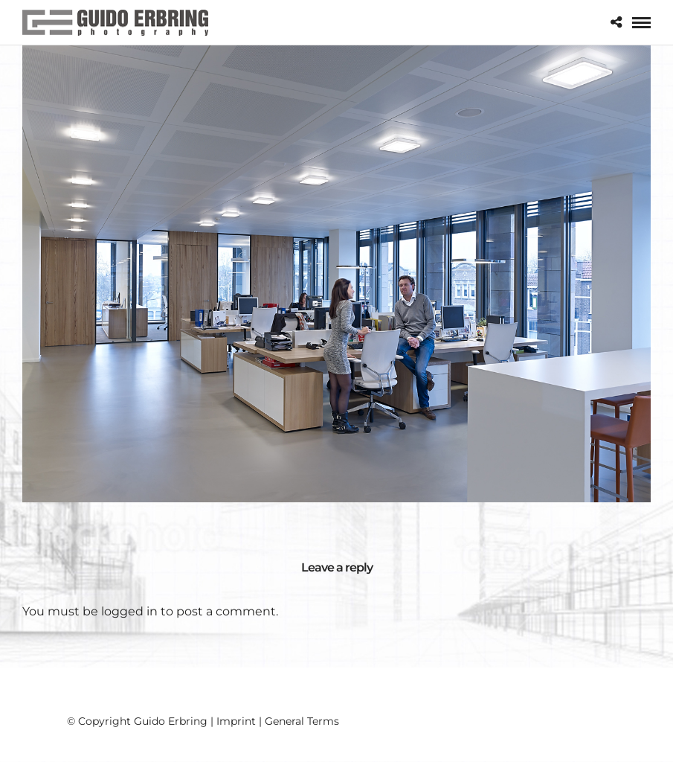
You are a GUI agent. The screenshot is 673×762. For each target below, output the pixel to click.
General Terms (302, 721)
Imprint (236, 721)
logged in (129, 611)
